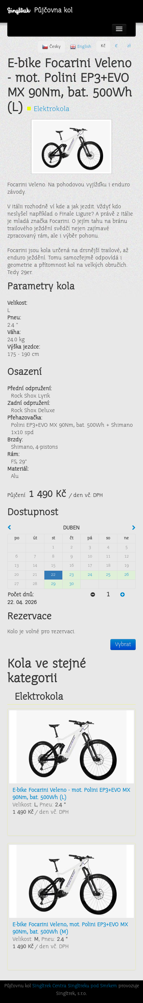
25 (108, 575)
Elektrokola (51, 109)
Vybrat (123, 644)
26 (126, 575)
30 (71, 584)
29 (53, 584)
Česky (51, 47)
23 (71, 575)
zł (129, 46)
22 (53, 575)
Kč (103, 46)
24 (90, 575)
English (80, 47)
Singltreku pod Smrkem (92, 986)
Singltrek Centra (49, 986)
